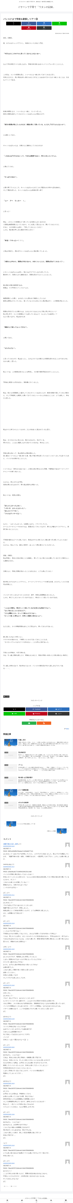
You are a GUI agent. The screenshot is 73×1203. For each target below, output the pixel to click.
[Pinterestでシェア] (53, 23)
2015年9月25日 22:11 (8, 892)
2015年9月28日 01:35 (8, 1016)
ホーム (23, 1198)
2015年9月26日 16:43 (8, 946)
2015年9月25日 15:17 (8, 864)
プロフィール (39, 1198)
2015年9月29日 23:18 (8, 1142)
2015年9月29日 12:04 (8, 1111)
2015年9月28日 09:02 (8, 1044)
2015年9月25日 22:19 (8, 920)
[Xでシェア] (8, 23)
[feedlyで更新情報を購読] (34, 718)
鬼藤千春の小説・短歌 (10, 841)
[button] (64, 23)
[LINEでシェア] (42, 23)
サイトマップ (30, 1198)
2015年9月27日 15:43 (8, 982)
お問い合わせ (47, 1198)
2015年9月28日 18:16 (8, 1080)
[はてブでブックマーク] (31, 23)
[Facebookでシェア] (19, 23)
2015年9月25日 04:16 (8, 843)
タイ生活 (6, 692)
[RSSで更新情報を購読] (38, 718)
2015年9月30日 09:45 (8, 1160)
